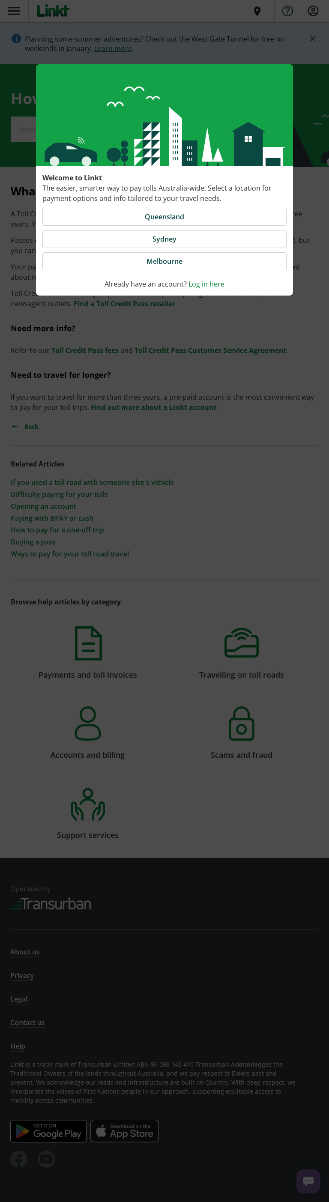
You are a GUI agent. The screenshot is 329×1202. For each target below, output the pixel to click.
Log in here (206, 284)
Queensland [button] (164, 216)
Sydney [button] (164, 239)
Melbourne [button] (164, 261)
